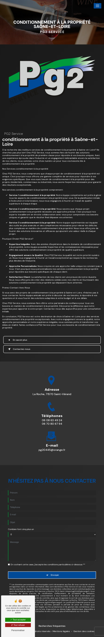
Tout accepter (18, 620)
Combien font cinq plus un (21, 515)
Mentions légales (61, 631)
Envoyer (55, 561)
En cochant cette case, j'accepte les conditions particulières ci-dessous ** (48, 551)
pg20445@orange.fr (52, 436)
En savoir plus (17, 340)
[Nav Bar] (97, 5)
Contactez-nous (18, 349)
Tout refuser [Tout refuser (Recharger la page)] (18, 625)
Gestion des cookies (84, 631)
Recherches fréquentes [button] (52, 625)
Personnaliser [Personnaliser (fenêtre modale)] (18, 630)
